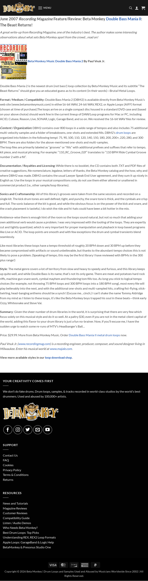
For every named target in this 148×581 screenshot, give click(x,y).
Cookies (8, 465)
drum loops (123, 132)
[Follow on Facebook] (7, 429)
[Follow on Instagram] (17, 429)
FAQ (6, 460)
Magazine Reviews (15, 508)
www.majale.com (61, 348)
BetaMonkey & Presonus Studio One (27, 547)
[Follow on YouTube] (47, 429)
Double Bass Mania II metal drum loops (94, 335)
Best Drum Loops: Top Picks (21, 532)
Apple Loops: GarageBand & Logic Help (28, 542)
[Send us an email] (37, 429)
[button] (44, 8)
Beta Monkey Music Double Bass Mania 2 (56, 61)
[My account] (137, 8)
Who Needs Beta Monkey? (20, 527)
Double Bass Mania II (123, 19)
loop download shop (58, 357)
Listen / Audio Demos (17, 523)
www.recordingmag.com (34, 344)
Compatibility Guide (16, 518)
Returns (8, 479)
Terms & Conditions (16, 474)
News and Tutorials (15, 503)
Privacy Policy (12, 470)
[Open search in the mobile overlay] (130, 7)
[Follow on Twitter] (27, 429)
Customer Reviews (15, 513)
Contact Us (10, 455)
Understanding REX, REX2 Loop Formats (29, 537)
